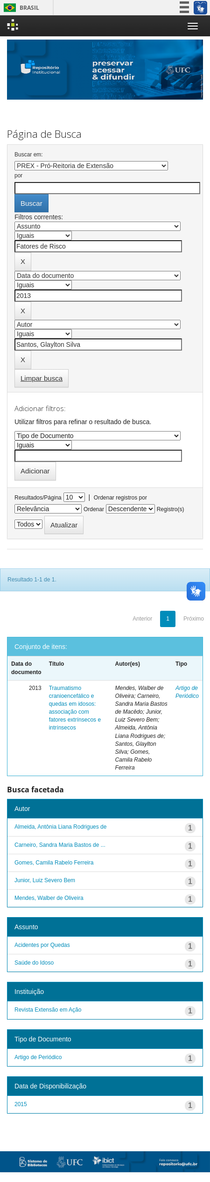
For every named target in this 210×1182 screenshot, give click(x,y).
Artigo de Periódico (38, 1057)
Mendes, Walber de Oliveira (49, 898)
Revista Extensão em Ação (47, 1009)
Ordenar (94, 509)
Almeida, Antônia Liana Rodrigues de (60, 827)
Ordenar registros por (120, 497)
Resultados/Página (38, 497)
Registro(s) (170, 509)
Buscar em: (28, 154)
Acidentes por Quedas (42, 945)
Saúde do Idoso (34, 962)
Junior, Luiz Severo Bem (44, 880)
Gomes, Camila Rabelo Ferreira (53, 862)
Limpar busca (42, 378)
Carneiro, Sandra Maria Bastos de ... (59, 845)
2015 (20, 1104)
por (18, 175)
